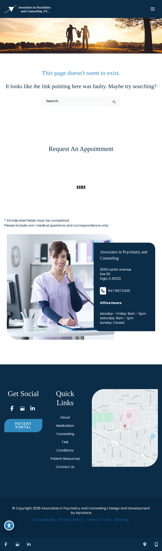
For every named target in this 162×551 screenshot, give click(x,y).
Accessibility (44, 519)
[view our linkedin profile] (32, 408)
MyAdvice (83, 512)
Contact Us (65, 466)
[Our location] (156, 544)
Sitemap (121, 519)
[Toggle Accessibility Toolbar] (9, 525)
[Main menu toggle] (152, 9)
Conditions (65, 450)
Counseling (65, 434)
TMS (65, 442)
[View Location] (115, 274)
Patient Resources (65, 458)
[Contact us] (145, 544)
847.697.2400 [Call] (119, 291)
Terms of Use (98, 519)
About (65, 417)
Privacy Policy (70, 519)
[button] (23, 425)
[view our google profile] (22, 408)
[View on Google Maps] (125, 428)
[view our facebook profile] (12, 408)
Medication (65, 425)
